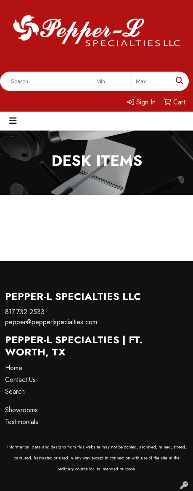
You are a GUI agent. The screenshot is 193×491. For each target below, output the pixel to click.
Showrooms (21, 410)
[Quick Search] (46, 81)
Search (15, 391)
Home (13, 368)
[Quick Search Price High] (151, 81)
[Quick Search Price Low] (112, 81)
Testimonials (21, 422)
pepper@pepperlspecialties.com (51, 322)
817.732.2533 (25, 312)
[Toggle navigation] (13, 121)
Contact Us (20, 379)
